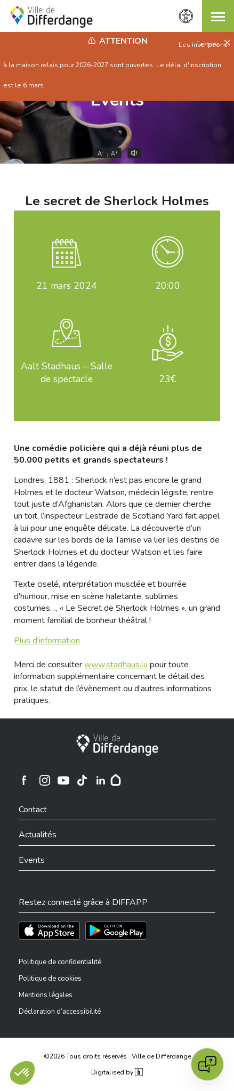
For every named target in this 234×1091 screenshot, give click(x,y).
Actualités (38, 835)
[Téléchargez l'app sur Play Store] (116, 931)
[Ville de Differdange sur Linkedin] (100, 780)
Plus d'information (47, 640)
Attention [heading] (123, 41)
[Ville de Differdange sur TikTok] (82, 780)
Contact (33, 809)
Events (32, 860)
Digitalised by (116, 1072)
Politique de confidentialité (60, 962)
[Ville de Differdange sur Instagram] (44, 780)
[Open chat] (207, 1064)
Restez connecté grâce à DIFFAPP (83, 902)
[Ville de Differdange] (117, 745)
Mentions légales (45, 995)
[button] (218, 16)
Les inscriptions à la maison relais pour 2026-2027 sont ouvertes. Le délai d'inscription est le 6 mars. (115, 65)
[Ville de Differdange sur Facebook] (24, 780)
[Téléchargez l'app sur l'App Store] (49, 931)
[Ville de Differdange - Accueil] (52, 17)
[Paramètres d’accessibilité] (186, 16)
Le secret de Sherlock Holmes (117, 200)
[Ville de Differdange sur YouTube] (63, 780)
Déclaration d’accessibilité (60, 1011)
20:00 (167, 285)
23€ (167, 379)
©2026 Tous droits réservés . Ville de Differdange (117, 1056)
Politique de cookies (50, 978)
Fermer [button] (208, 44)
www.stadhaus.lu (116, 664)
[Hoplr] (115, 780)
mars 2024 (66, 285)
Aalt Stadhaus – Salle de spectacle (66, 373)
